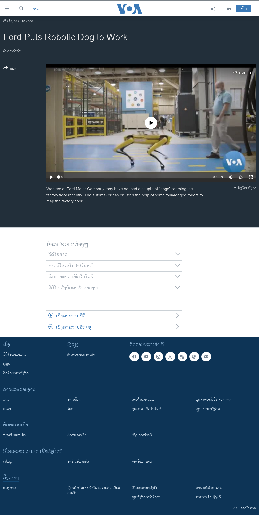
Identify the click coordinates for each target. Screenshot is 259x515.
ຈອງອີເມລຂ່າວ (142, 461)
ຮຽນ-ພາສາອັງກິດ (208, 409)
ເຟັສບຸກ (8, 461)
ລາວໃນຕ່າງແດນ (143, 399)
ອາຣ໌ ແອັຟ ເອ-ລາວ (209, 487)
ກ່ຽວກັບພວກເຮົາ (14, 435)
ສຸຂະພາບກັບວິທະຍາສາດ (213, 399)
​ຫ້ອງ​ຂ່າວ (9, 487)
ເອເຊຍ (7, 409)
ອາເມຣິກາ (74, 399)
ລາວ (6, 399)
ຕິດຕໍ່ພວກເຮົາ (76, 435)
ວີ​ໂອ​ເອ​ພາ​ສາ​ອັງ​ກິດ (145, 487)
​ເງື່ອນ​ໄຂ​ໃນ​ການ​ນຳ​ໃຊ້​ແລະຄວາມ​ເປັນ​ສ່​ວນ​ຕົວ (93, 490)
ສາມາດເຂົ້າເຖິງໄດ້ (208, 497)
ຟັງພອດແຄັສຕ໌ (142, 435)
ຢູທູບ (6, 364)
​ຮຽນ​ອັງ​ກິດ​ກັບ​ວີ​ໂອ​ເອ (146, 497)
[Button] (10, 69)
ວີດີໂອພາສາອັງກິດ (16, 373)
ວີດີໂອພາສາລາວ (14, 354)
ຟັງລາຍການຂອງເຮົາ (80, 354)
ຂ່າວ (36, 9)
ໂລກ (70, 409)
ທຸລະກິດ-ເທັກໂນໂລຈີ (146, 409)
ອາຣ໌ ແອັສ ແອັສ (78, 461)
